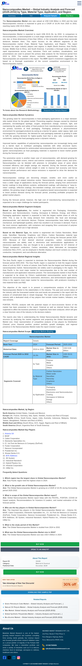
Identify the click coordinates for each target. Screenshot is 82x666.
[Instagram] (19, 658)
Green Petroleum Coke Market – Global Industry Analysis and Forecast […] (34, 604)
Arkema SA (9, 433)
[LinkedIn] (14, 658)
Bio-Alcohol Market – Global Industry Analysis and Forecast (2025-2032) (33, 617)
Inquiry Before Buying (43, 331)
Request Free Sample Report (55, 110)
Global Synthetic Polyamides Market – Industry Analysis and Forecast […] (33, 614)
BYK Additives (11, 456)
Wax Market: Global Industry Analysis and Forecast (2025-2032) (30, 610)
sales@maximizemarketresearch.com (58, 649)
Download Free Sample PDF (40, 592)
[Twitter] (9, 658)
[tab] (12, 15)
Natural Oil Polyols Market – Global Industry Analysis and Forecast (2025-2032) (36, 607)
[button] (50, 15)
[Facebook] (5, 658)
